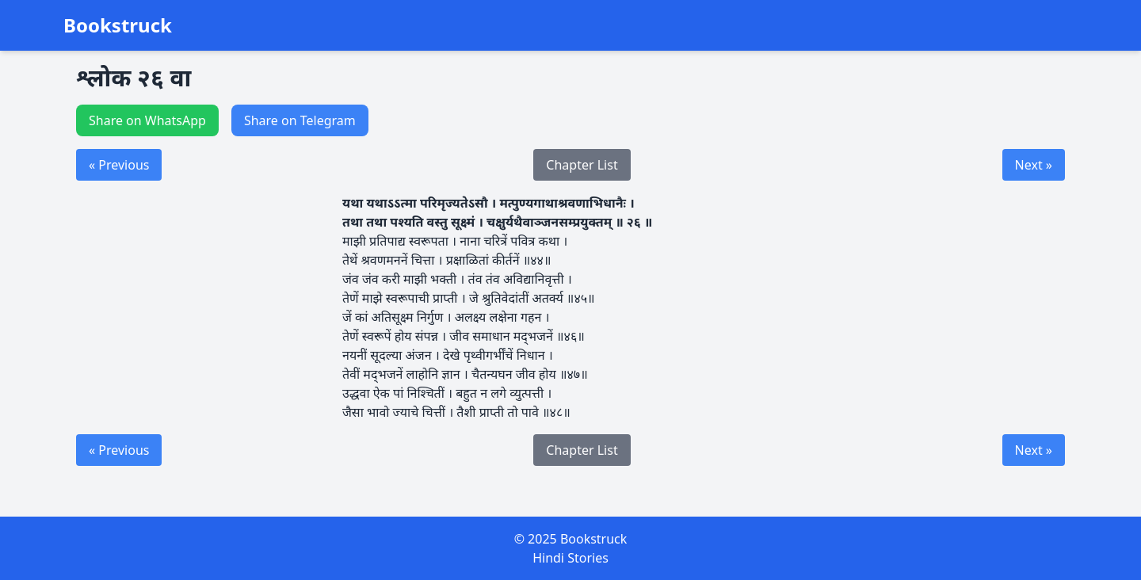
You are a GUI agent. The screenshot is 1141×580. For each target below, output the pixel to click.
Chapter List (581, 165)
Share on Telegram (300, 120)
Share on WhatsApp (147, 120)
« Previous (119, 165)
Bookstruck (117, 25)
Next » (1033, 165)
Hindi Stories (570, 558)
